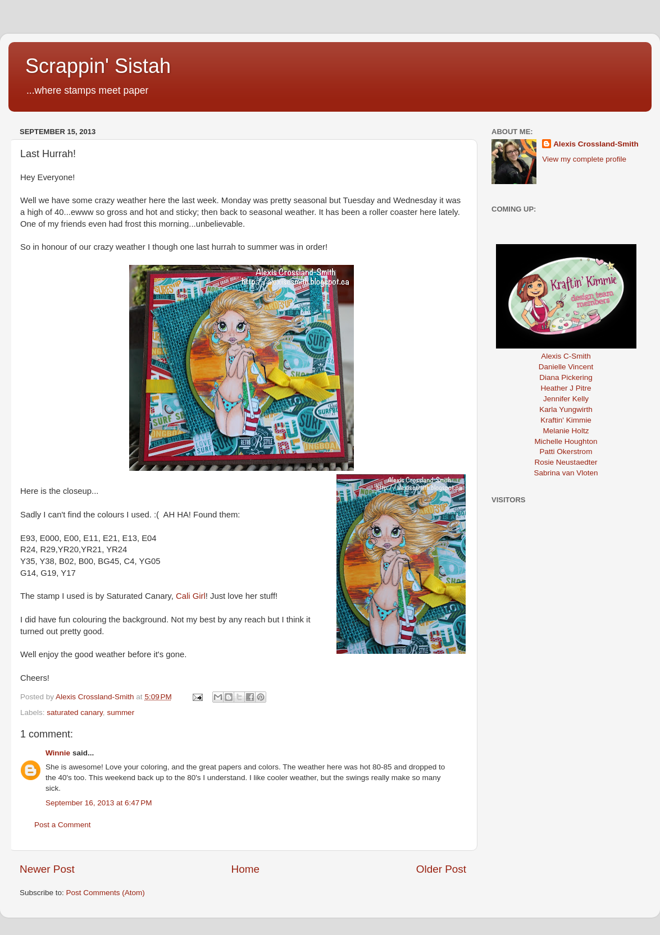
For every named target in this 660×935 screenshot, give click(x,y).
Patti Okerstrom (566, 451)
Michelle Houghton (566, 441)
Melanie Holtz (566, 431)
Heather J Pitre (565, 388)
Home (245, 869)
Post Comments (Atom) (105, 892)
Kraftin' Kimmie (565, 420)
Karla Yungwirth (565, 409)
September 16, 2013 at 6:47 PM (98, 803)
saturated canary (75, 712)
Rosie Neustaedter (566, 462)
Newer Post (47, 869)
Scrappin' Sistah (98, 65)
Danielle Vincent (566, 367)
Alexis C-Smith (566, 356)
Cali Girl (191, 596)
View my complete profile (584, 159)
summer (120, 712)
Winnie (57, 753)
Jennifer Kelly (566, 399)
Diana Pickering (566, 377)
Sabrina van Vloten (566, 473)
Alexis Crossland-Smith (596, 144)
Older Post (441, 869)
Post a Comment (62, 825)
